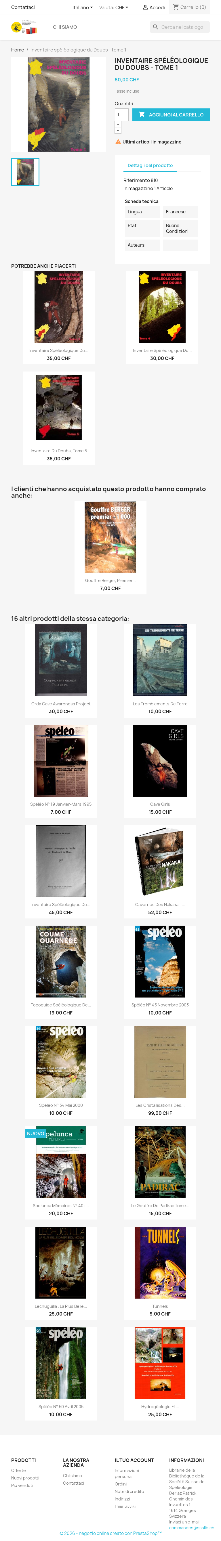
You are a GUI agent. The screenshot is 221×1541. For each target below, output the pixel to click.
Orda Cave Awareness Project (61, 704)
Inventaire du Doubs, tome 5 (59, 450)
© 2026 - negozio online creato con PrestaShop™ (111, 1533)
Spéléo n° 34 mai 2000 (61, 1105)
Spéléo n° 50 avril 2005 (61, 1406)
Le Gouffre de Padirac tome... (160, 1205)
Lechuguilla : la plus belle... (61, 1306)
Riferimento (136, 180)
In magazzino (138, 188)
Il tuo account (134, 1460)
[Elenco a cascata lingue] (84, 7)
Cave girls (160, 804)
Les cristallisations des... (160, 1105)
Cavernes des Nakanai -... (160, 904)
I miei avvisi (125, 1506)
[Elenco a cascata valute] (122, 7)
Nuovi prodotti (25, 1478)
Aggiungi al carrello (171, 114)
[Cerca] (180, 27)
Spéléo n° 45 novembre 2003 (160, 1005)
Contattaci (23, 7)
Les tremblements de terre (160, 704)
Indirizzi (122, 1499)
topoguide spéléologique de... (61, 1005)
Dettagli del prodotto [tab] (150, 165)
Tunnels (160, 1306)
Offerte (18, 1470)
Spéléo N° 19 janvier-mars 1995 (61, 804)
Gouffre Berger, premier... (110, 580)
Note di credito (129, 1491)
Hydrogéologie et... (160, 1406)
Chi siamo (65, 27)
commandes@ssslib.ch (191, 1527)
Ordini (121, 1484)
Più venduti (22, 1485)
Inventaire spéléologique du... (58, 350)
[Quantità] (122, 114)
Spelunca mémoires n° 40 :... (61, 1205)
